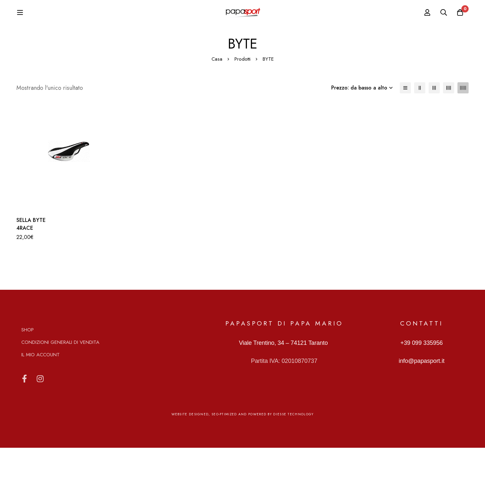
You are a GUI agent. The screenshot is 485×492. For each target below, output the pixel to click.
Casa (217, 103)
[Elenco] (405, 132)
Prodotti (242, 103)
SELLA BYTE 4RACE (31, 268)
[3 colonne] (434, 132)
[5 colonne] (463, 132)
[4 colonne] (448, 132)
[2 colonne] (419, 132)
